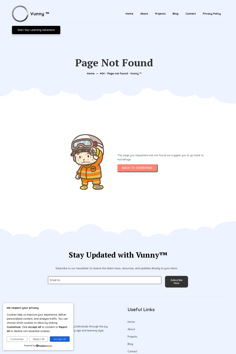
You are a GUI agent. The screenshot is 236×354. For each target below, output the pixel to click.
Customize (17, 339)
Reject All (38, 339)
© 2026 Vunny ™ (118, 342)
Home (90, 59)
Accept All (60, 339)
